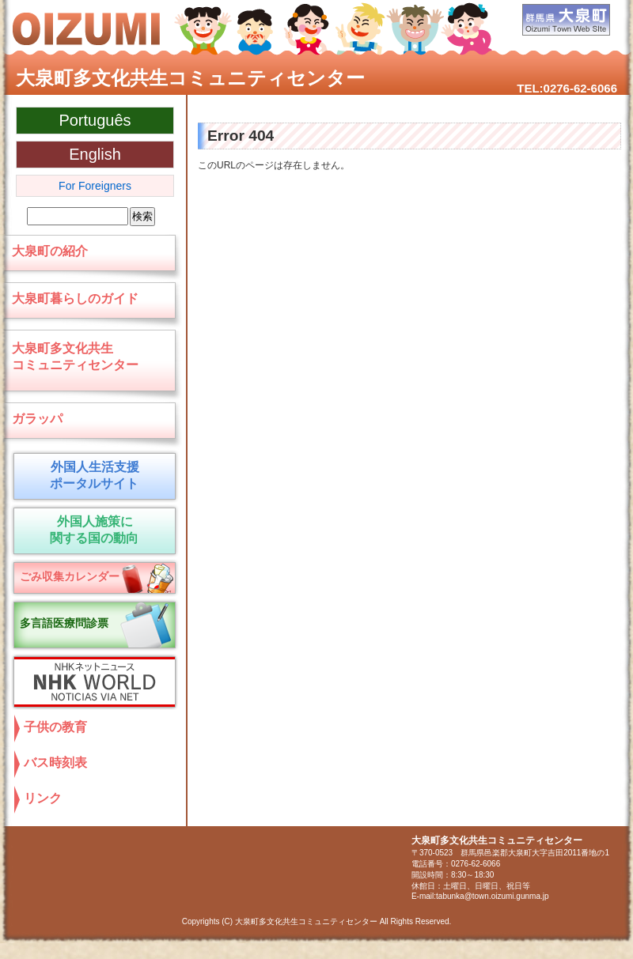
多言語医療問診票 (64, 623)
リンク (43, 798)
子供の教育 (55, 727)
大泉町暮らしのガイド (75, 298)
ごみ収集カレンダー (69, 576)
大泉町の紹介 (50, 251)
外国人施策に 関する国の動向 (91, 530)
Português (95, 120)
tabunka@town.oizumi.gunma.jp (492, 896)
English (95, 154)
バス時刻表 (55, 762)
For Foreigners (95, 185)
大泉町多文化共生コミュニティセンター (190, 78)
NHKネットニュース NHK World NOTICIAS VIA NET (91, 682)
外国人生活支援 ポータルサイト (91, 475)
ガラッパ (37, 418)
